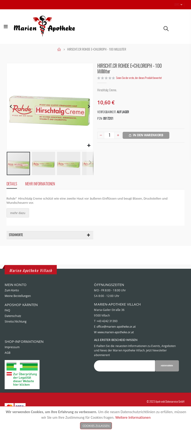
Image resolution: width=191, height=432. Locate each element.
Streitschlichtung (16, 331)
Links (176, 4)
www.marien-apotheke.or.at (115, 342)
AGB (7, 362)
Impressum (12, 357)
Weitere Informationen (133, 417)
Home (59, 49)
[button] (89, 148)
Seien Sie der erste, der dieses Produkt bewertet (141, 78)
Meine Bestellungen (18, 305)
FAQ (7, 320)
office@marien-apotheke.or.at (116, 336)
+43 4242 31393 (107, 331)
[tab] (10, 186)
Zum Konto (12, 300)
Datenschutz (13, 325)
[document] (96, 419)
